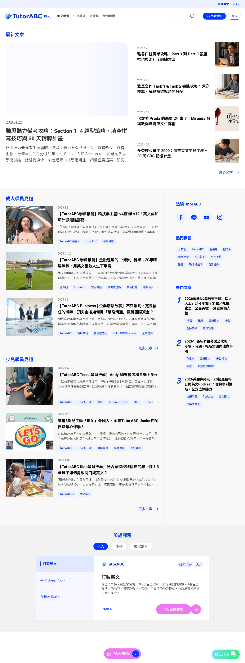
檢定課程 (141, 546)
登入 (234, 15)
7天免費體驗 (214, 15)
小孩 (119, 546)
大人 (100, 546)
